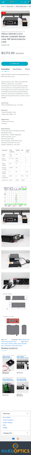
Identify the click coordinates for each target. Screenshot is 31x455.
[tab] (5, 69)
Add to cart (15, 63)
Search (22, 2)
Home (2, 6)
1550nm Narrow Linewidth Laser (8, 356)
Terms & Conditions (8, 420)
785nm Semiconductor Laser (18, 31)
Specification (17, 69)
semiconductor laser (16, 345)
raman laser (7, 345)
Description (5, 69)
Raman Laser (10, 6)
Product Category (7, 422)
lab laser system (13, 343)
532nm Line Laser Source (8, 377)
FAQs (4, 425)
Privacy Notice (7, 417)
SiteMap (5, 427)
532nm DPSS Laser (21, 377)
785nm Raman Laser (21, 6)
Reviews (28, 69)
